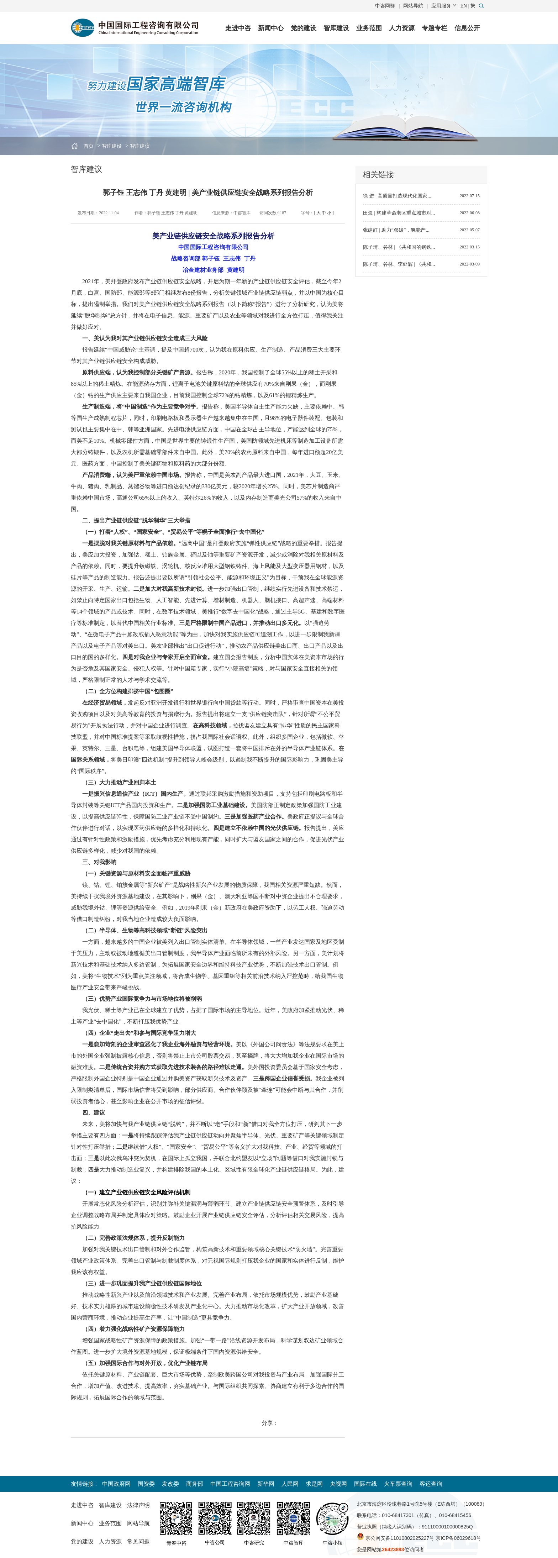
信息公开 (467, 28)
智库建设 (336, 28)
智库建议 (140, 146)
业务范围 (369, 28)
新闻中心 (271, 28)
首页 (89, 146)
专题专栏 (434, 28)
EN (463, 6)
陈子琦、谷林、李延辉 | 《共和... (399, 264)
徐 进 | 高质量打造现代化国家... (397, 196)
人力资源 (402, 28)
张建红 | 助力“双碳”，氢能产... (396, 230)
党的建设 (303, 28)
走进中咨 (238, 28)
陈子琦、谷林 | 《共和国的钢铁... (399, 247)
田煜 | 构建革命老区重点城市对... (399, 213)
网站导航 (413, 6)
